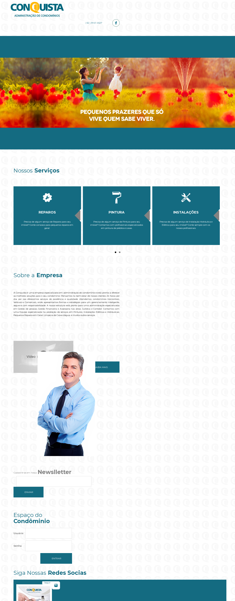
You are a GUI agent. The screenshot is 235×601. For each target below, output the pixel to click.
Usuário (18, 426)
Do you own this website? (100, 546)
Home (31, 37)
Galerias (169, 37)
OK (141, 545)
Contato (204, 37)
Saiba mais (96, 359)
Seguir (154, 421)
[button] (117, 557)
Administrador (135, 37)
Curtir (208, 421)
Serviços (100, 37)
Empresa (65, 37)
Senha (18, 439)
